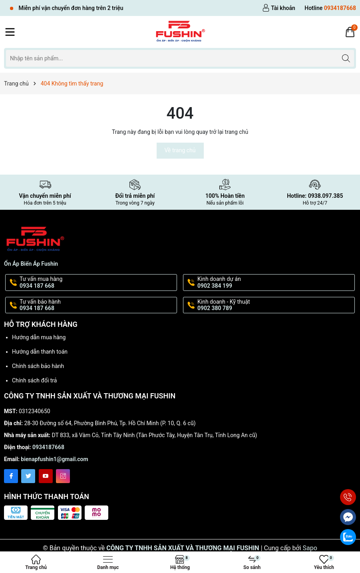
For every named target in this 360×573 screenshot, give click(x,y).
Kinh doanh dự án (275, 282)
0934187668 (48, 447)
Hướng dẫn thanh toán (40, 351)
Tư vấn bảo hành (97, 305)
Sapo (310, 548)
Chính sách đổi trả (34, 380)
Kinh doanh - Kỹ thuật (275, 305)
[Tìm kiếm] (345, 58)
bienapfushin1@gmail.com (54, 459)
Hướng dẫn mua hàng (39, 337)
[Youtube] (46, 476)
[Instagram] (63, 476)
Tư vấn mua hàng (97, 282)
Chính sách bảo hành (38, 366)
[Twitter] (28, 476)
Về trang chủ (180, 150)
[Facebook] (11, 476)
